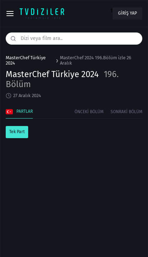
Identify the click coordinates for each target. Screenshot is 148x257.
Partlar (19, 111)
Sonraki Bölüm (126, 111)
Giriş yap (127, 13)
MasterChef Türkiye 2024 (26, 60)
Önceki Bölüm (89, 111)
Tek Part (17, 131)
